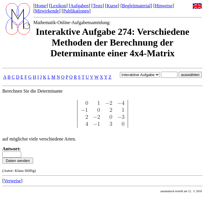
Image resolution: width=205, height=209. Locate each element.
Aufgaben (79, 5)
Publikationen (76, 10)
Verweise (12, 180)
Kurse (112, 5)
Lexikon (58, 5)
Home (40, 5)
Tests (97, 5)
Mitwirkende (47, 10)
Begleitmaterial (136, 5)
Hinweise (163, 5)
